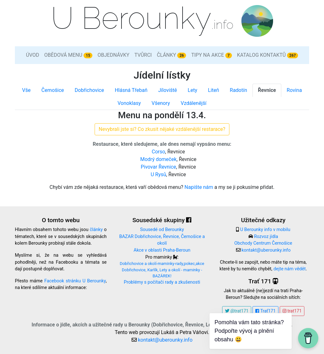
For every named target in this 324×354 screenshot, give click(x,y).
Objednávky (113, 55)
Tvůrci (143, 55)
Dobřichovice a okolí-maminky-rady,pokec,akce (162, 263)
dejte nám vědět (289, 269)
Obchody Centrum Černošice (263, 243)
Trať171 (265, 310)
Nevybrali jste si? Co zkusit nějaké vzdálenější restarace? (162, 129)
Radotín (238, 90)
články (96, 229)
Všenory (161, 103)
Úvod (32, 55)
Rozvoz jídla (266, 236)
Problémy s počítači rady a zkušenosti (162, 282)
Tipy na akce (211, 55)
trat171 (292, 310)
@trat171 (237, 310)
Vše (26, 90)
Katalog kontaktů (267, 55)
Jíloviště (167, 90)
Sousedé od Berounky (162, 229)
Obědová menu (68, 55)
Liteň (213, 90)
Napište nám (198, 187)
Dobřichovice (89, 90)
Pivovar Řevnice (158, 167)
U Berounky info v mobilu (265, 229)
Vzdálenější (193, 103)
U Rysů (158, 174)
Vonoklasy (129, 103)
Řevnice (267, 90)
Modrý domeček (158, 159)
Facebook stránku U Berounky (75, 281)
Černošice (52, 90)
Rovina (294, 90)
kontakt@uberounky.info (265, 250)
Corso (158, 152)
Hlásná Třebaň (131, 90)
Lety (192, 90)
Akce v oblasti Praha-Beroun (162, 250)
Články (171, 55)
